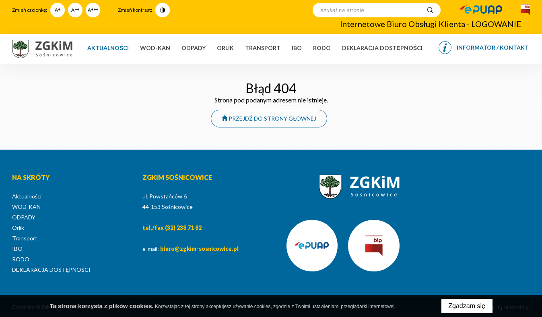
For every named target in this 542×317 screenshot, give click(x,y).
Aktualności (108, 47)
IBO (297, 47)
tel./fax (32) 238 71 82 (172, 227)
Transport (262, 47)
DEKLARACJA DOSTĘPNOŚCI (382, 47)
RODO (322, 47)
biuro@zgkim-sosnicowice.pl (199, 248)
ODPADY (193, 47)
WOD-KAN (155, 47)
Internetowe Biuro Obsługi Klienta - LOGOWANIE (430, 24)
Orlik (225, 47)
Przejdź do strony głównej (269, 118)
